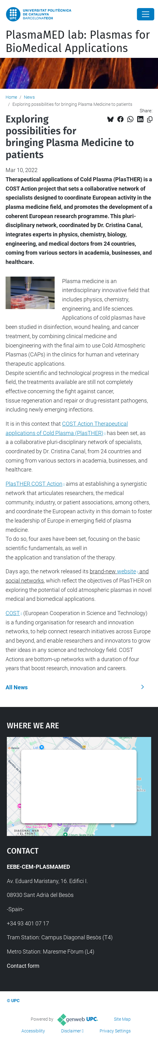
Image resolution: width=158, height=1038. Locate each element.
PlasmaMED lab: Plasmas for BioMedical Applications (78, 41)
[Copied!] (149, 119)
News (29, 97)
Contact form (23, 966)
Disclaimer (71, 1030)
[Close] (145, 14)
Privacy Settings (115, 1030)
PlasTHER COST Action (34, 483)
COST (13, 613)
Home (11, 97)
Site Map (122, 1019)
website (126, 571)
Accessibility (33, 1030)
